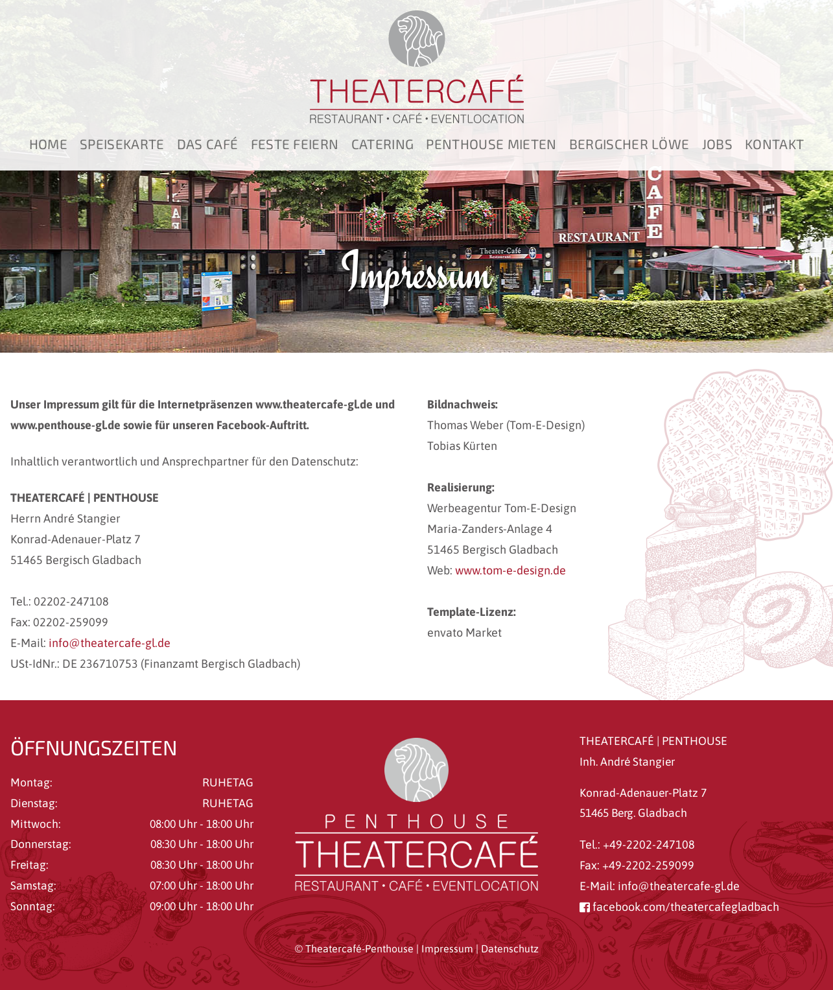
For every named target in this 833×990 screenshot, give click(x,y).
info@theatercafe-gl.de (109, 643)
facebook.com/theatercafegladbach (679, 906)
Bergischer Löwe (629, 144)
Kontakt (774, 144)
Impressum (447, 948)
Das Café (208, 144)
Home (48, 144)
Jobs (717, 144)
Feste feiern (295, 144)
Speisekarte (122, 144)
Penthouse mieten (491, 144)
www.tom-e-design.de (510, 570)
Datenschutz (510, 948)
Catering (382, 144)
